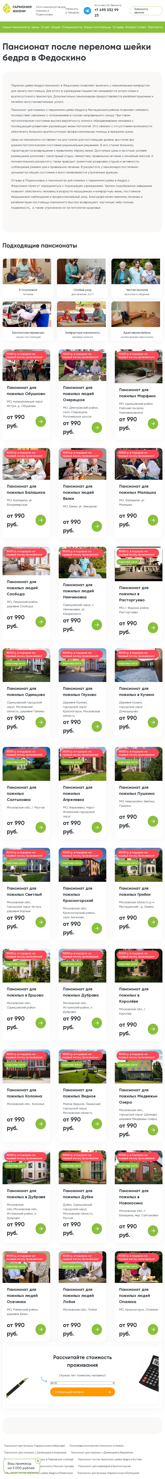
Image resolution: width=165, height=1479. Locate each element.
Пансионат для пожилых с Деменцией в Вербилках (102, 1452)
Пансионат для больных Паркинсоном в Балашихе (108, 1473)
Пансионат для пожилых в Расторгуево (133, 593)
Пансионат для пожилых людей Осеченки (22, 1295)
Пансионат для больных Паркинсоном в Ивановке (34, 1445)
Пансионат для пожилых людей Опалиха (134, 1295)
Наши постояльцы (97, 27)
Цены (35, 27)
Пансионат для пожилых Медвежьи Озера (138, 1096)
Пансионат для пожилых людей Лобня (78, 1295)
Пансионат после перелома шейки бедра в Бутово (110, 1459)
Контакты (155, 27)
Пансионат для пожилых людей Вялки (78, 492)
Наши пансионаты (16, 27)
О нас (45, 27)
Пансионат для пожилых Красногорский (78, 894)
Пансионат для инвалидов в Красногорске (104, 1466)
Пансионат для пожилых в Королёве (133, 995)
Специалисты (72, 27)
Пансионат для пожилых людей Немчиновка (78, 590)
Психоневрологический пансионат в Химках (96, 1445)
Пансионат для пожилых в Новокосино (133, 1196)
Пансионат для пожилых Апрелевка (77, 793)
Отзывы (118, 27)
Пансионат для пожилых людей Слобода (22, 587)
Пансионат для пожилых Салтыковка (21, 793)
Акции (55, 27)
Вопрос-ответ (136, 27)
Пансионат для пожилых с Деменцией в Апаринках (35, 1452)
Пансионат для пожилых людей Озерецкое (78, 393)
